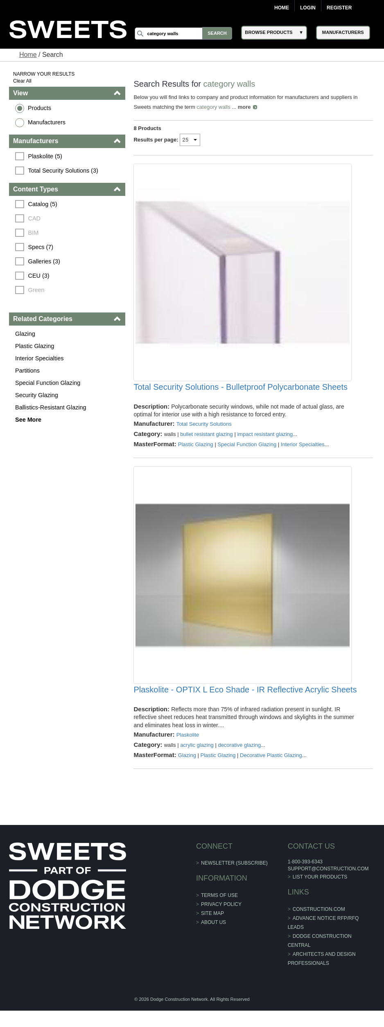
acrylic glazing (197, 761)
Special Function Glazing (48, 383)
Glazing (26, 333)
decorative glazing (239, 761)
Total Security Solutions (204, 432)
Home (281, 8)
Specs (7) (41, 247)
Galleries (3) (45, 261)
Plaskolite (187, 751)
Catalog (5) (43, 204)
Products (40, 108)
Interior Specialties (40, 358)
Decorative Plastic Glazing (271, 772)
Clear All (23, 81)
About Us (213, 939)
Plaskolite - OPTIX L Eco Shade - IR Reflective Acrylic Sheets (245, 706)
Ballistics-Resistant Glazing (51, 407)
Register (339, 8)
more (244, 107)
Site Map (212, 930)
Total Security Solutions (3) (64, 170)
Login (308, 8)
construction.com (318, 925)
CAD (35, 218)
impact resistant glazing (265, 442)
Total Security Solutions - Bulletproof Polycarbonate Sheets (241, 395)
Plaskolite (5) (46, 156)
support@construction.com (327, 885)
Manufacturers (47, 122)
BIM (34, 232)
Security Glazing (37, 395)
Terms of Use (219, 912)
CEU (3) (39, 275)
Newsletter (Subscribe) (234, 880)
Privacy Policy (221, 921)
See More (29, 419)
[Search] (184, 33)
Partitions (28, 370)
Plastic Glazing (35, 346)
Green (37, 290)
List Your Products (319, 893)
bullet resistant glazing (207, 442)
